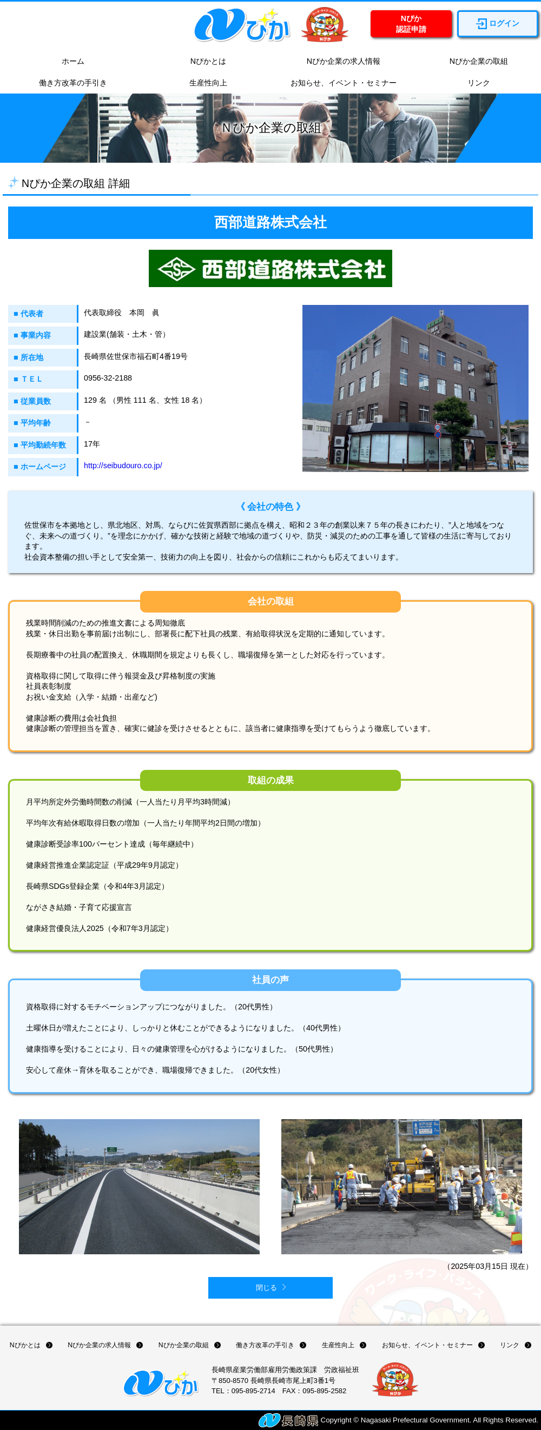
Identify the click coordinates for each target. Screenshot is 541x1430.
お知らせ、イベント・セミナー (338, 83)
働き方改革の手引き (67, 83)
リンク (473, 83)
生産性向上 (203, 83)
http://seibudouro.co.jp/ (123, 465)
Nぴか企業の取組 (473, 61)
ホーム (67, 61)
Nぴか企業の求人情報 (338, 61)
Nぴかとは (203, 61)
